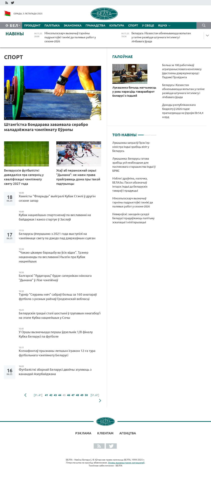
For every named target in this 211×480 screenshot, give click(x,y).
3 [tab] (153, 133)
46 (68, 395)
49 (81, 395)
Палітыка (52, 25)
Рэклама (83, 433)
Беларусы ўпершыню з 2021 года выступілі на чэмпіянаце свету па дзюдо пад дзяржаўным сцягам (57, 236)
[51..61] (95, 395)
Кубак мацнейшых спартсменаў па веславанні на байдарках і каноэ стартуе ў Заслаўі (55, 217)
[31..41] (38, 395)
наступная (100, 400)
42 (50, 395)
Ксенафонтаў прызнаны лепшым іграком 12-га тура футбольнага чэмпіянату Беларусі (57, 353)
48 (77, 395)
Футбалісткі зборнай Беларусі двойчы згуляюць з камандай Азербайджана (55, 372)
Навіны (15, 33)
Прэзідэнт (32, 25)
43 (55, 395)
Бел (14, 25)
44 (59, 395)
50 (86, 395)
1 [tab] (141, 133)
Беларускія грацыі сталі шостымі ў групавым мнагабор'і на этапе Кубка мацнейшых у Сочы (60, 315)
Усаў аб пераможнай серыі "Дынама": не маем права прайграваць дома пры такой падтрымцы (78, 177)
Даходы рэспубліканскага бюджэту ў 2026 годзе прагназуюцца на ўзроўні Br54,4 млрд (182, 111)
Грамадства (95, 25)
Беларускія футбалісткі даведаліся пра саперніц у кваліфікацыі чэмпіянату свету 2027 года (24, 177)
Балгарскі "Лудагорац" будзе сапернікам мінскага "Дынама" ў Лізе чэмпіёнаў (55, 278)
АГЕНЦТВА (127, 433)
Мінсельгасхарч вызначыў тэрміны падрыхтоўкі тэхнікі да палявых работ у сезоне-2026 (132, 202)
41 (46, 395)
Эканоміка (73, 25)
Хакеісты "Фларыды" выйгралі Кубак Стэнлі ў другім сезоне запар (57, 198)
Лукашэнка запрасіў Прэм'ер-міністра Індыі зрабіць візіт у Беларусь (131, 146)
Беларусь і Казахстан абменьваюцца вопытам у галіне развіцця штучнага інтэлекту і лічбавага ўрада (183, 91)
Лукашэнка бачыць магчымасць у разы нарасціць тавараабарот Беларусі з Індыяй (134, 91)
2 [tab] (147, 133)
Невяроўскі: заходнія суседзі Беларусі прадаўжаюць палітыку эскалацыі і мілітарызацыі (133, 218)
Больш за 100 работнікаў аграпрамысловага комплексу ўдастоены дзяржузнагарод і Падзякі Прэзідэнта (181, 71)
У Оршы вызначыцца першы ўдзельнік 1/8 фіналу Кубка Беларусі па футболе (56, 334)
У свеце (148, 25)
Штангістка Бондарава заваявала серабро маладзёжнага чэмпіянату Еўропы (46, 127)
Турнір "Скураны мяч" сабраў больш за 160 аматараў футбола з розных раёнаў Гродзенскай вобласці (58, 297)
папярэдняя (25, 395)
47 (73, 395)
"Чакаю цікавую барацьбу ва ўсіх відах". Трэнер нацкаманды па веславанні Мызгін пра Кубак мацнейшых (53, 257)
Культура (116, 25)
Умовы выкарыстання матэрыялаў (126, 462)
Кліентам (105, 433)
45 (64, 395)
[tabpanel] (134, 184)
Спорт (133, 25)
